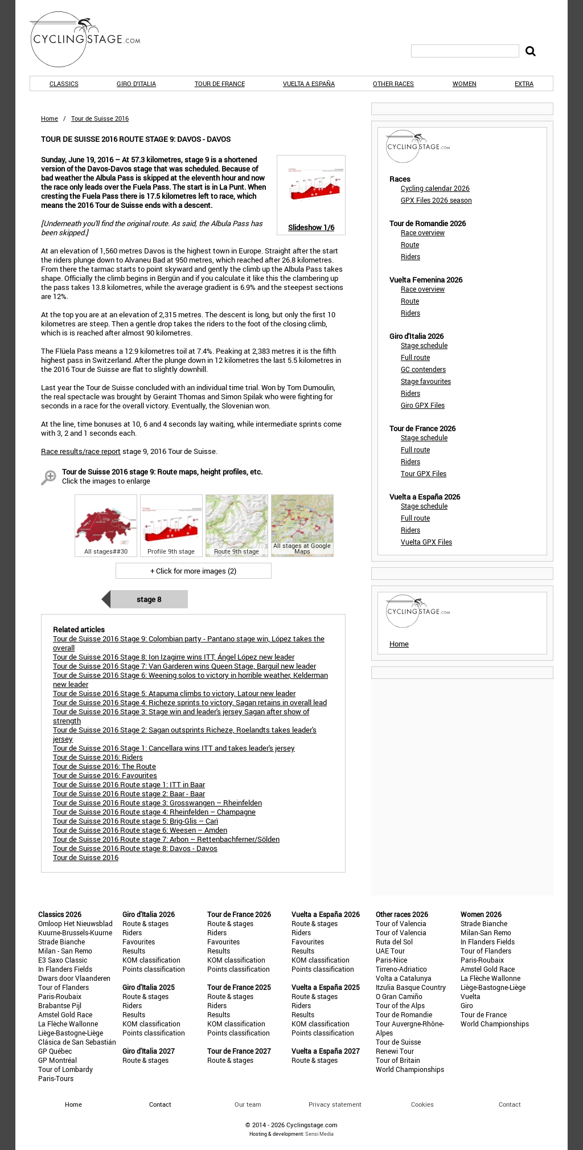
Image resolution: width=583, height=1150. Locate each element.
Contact (510, 1104)
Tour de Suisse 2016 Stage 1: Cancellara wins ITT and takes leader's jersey (174, 748)
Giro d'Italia (136, 83)
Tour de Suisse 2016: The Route (104, 766)
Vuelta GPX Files (426, 541)
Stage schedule (424, 345)
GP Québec (55, 1050)
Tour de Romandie (404, 1014)
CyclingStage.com (92, 39)
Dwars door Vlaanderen (74, 978)
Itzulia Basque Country (411, 987)
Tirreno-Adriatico (401, 968)
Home (49, 118)
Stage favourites (426, 381)
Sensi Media (319, 1133)
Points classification (153, 968)
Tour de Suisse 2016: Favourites (105, 775)
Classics (64, 83)
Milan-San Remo (486, 932)
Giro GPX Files (423, 405)
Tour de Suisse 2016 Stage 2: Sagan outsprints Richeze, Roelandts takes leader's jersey (185, 734)
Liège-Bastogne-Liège (70, 1032)
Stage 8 (149, 599)
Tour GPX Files (423, 473)
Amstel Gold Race (65, 1014)
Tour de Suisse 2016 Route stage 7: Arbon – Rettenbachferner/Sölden (166, 839)
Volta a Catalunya (404, 978)
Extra (524, 83)
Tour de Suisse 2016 (85, 857)
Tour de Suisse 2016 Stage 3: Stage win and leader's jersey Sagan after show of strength (181, 716)
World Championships (410, 1069)
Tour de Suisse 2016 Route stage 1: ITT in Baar (129, 784)
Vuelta (471, 996)
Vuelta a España (309, 83)
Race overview (423, 232)
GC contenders (423, 369)
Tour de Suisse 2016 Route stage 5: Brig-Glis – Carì (135, 821)
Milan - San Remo (65, 950)
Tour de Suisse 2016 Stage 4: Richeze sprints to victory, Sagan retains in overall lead (190, 702)
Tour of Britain (398, 1060)
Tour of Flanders (63, 987)
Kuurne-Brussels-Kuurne (75, 932)
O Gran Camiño (399, 996)
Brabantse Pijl (59, 1005)
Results (133, 950)
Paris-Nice (391, 959)
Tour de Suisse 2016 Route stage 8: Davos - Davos (135, 848)
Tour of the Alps (400, 1005)
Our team (248, 1104)
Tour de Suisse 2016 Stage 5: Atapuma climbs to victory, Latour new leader (174, 693)
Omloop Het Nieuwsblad (75, 923)
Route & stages (145, 923)
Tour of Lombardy (65, 1069)
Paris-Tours (55, 1078)
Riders (410, 256)
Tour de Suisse (398, 1041)
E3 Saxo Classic (62, 959)
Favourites (138, 941)
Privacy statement (335, 1104)
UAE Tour (390, 950)
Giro (467, 1005)
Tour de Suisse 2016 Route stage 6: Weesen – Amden (140, 830)
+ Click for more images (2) (193, 571)
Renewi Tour (395, 1050)
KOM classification (151, 959)
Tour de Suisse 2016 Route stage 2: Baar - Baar (129, 793)
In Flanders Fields (65, 968)
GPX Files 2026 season (436, 199)
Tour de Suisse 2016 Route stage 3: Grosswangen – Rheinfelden (157, 802)
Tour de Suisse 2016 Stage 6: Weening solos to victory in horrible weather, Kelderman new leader (190, 679)
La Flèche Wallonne (68, 1023)
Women (465, 83)
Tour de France (220, 83)
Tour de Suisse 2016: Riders (98, 757)
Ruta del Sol (394, 941)
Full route (415, 357)
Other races (393, 83)
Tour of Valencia (401, 923)
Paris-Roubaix (59, 996)
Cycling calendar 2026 (435, 188)
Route (410, 244)
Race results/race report (81, 451)
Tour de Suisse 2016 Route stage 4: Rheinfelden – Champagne (154, 812)
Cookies (422, 1104)
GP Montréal (57, 1060)
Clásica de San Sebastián (77, 1041)
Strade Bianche (61, 941)
